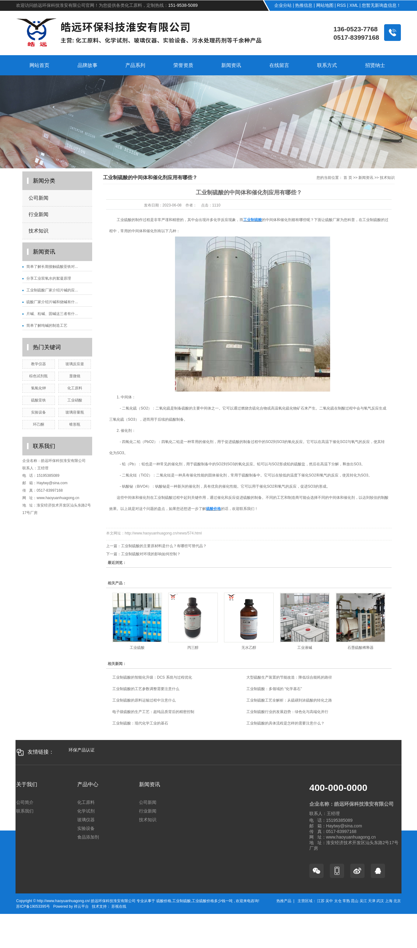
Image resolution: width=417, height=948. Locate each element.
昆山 (354, 901)
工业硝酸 (74, 400)
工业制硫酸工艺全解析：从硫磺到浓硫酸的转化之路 (289, 700)
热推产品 (283, 901)
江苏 (321, 901)
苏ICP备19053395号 (33, 906)
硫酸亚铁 (38, 400)
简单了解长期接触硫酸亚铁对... (52, 266)
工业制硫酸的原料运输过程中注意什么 (144, 700)
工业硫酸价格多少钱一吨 (212, 901)
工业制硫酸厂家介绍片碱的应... (52, 290)
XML (353, 5)
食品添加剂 (88, 837)
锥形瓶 (74, 424)
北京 (397, 901)
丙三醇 (193, 647)
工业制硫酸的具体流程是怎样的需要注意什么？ (285, 723)
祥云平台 (81, 906)
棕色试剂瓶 (38, 376)
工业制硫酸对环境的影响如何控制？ (151, 554)
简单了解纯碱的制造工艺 (46, 325)
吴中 (329, 901)
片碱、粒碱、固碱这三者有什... (52, 314)
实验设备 (38, 412)
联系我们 (25, 810)
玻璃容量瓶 (74, 412)
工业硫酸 (137, 647)
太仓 (338, 901)
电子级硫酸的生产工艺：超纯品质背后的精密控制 (153, 712)
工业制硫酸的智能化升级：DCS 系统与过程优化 (152, 677)
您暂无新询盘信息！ (381, 5)
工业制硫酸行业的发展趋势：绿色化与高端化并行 (287, 712)
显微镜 (74, 376)
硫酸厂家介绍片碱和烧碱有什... (52, 302)
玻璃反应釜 (74, 364)
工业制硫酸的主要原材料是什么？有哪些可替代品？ (164, 546)
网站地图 (325, 5)
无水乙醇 (248, 647)
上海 (388, 901)
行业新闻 (38, 214)
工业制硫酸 (181, 901)
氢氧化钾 (38, 388)
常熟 (346, 901)
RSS (341, 5)
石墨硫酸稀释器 (361, 647)
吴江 (363, 901)
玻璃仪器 (86, 819)
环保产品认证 (82, 749)
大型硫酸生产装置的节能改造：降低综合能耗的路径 (289, 677)
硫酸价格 (163, 901)
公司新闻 (38, 198)
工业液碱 (304, 647)
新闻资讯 (365, 177)
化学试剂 (86, 810)
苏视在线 (118, 906)
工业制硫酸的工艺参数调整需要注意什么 (145, 689)
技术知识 (38, 230)
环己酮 (38, 424)
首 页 (347, 177)
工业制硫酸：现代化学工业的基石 (140, 723)
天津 (371, 901)
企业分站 (283, 5)
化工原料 (74, 388)
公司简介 (25, 802)
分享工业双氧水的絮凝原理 (48, 278)
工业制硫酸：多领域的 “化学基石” (274, 689)
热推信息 (303, 5)
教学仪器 (38, 364)
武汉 (380, 901)
